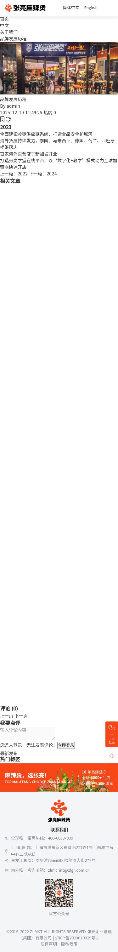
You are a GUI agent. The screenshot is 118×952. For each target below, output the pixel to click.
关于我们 (9, 32)
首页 (4, 19)
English (91, 8)
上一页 (6, 716)
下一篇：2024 (43, 174)
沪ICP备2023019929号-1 (77, 938)
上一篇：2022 (14, 174)
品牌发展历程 (13, 39)
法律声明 (49, 944)
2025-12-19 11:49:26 (21, 113)
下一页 (21, 716)
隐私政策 (69, 944)
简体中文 (71, 8)
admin (13, 106)
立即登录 (66, 745)
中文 (4, 25)
